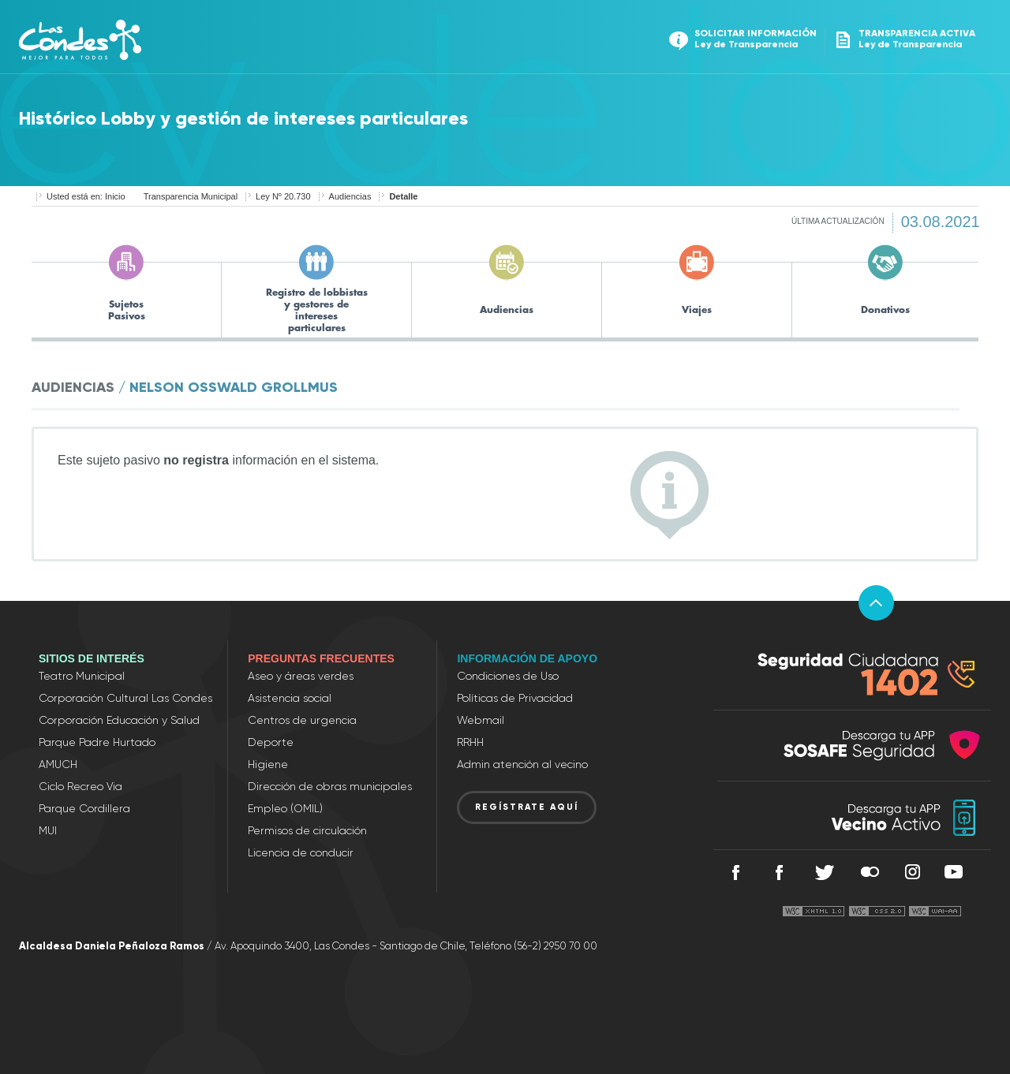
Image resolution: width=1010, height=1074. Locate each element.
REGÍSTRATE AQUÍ (526, 806)
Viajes (697, 310)
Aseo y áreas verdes (301, 675)
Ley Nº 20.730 (283, 196)
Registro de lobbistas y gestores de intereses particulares (317, 309)
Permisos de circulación (307, 830)
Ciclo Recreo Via (80, 786)
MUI (48, 830)
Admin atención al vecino (522, 764)
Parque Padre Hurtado (97, 742)
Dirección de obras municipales (330, 786)
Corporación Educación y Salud (119, 720)
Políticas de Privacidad (515, 698)
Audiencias (350, 196)
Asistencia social (289, 698)
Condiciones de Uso (508, 675)
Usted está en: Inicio (86, 196)
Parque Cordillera (84, 808)
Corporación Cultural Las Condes (125, 698)
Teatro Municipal (82, 675)
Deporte (271, 742)
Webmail (480, 720)
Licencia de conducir (301, 852)
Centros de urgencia (302, 720)
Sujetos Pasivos (126, 309)
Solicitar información (743, 39)
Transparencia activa (904, 39)
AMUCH (58, 764)
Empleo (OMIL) (285, 808)
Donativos (885, 310)
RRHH (470, 742)
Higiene (268, 764)
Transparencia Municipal (191, 196)
